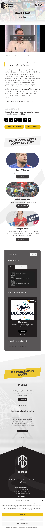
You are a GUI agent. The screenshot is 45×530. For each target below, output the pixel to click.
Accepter (22, 514)
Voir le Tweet (21, 431)
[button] (42, 500)
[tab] (11, 267)
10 (30, 437)
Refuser (22, 519)
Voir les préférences (22, 523)
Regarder (22, 331)
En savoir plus (22, 399)
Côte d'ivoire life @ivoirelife (22, 419)
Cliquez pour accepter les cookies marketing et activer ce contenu (22, 38)
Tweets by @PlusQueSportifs (17, 347)
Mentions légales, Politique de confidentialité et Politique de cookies (21, 527)
